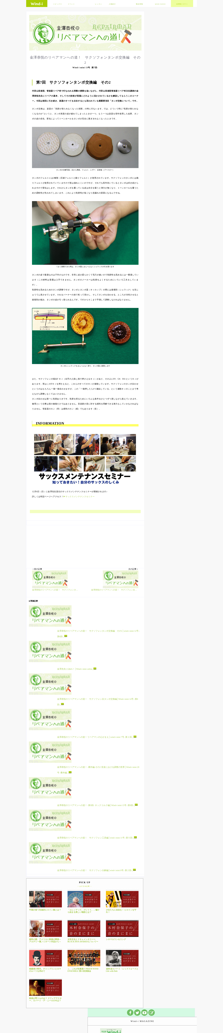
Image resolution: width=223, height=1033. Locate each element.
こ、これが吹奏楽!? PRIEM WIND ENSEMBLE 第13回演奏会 (83, 970)
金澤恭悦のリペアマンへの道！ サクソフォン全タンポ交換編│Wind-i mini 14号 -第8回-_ (97, 702)
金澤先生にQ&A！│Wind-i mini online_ (76, 669)
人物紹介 (112, 4)
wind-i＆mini (160, 4)
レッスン (98, 4)
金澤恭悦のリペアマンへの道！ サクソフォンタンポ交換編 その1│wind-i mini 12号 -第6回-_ (98, 634)
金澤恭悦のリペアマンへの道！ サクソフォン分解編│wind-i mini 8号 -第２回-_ (96, 870)
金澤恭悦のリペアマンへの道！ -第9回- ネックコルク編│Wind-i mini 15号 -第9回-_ (97, 805)
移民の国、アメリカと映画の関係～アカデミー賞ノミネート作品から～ (45, 940)
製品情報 (139, 4)
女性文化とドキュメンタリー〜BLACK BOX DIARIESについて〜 (83, 940)
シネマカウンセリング (116, 939)
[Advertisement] (85, 545)
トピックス (57, 4)
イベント (71, 4)
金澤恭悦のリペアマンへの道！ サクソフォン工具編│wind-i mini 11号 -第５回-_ (97, 837)
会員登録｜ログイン (182, 4)
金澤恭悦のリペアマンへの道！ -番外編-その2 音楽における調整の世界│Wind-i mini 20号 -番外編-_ (98, 770)
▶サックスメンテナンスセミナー (79, 496)
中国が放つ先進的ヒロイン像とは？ (45, 910)
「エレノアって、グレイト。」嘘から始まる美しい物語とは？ (83, 911)
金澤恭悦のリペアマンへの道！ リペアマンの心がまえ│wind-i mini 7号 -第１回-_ (96, 737)
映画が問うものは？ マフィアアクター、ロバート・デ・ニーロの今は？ (45, 999)
